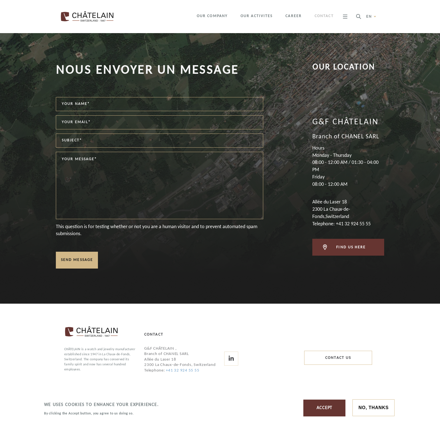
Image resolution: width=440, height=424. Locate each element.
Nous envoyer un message (147, 70)
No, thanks (373, 408)
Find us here (351, 247)
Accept (324, 409)
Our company (212, 16)
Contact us (338, 358)
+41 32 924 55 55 (182, 370)
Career (293, 16)
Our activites (256, 16)
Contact (324, 16)
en (371, 16)
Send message (77, 260)
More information (153, 414)
